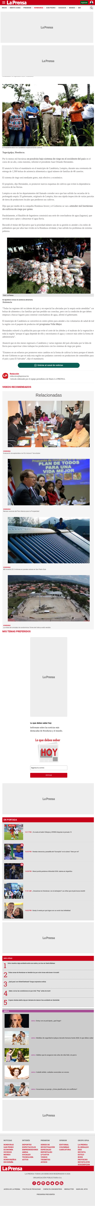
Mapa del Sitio (82, 1189)
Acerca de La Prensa (12, 1189)
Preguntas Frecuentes (46, 1194)
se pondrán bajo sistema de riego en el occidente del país (56, 158)
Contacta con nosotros (52, 1189)
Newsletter (69, 1189)
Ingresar (84, 2)
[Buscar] (92, 8)
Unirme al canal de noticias (50, 365)
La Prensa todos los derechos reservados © (47, 1174)
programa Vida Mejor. (50, 324)
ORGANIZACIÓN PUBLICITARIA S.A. (47, 1177)
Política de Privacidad (32, 1189)
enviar (49, 775)
